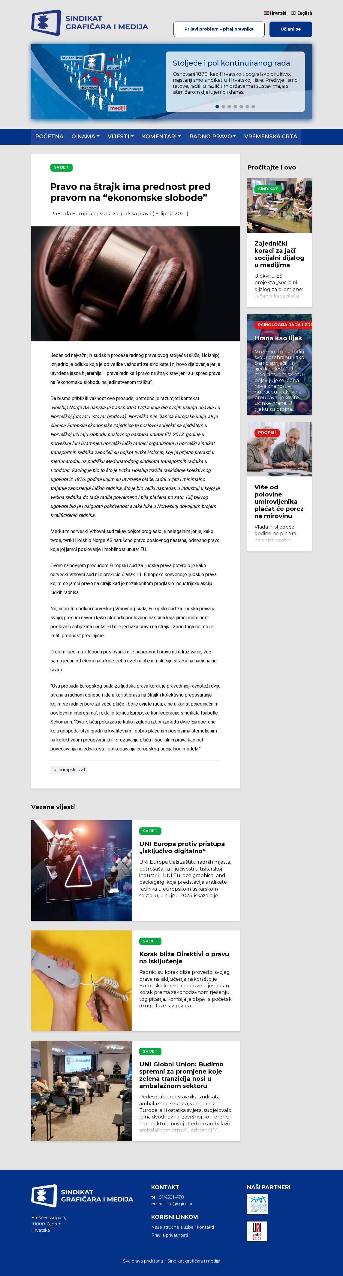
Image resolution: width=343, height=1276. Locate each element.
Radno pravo (210, 136)
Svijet (61, 167)
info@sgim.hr (179, 1203)
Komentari (159, 136)
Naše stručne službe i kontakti (182, 1227)
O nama (83, 136)
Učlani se (291, 29)
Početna (49, 136)
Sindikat (268, 189)
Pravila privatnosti (169, 1235)
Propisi (267, 432)
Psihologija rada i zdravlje (292, 325)
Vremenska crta (270, 136)
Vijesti (118, 136)
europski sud (69, 769)
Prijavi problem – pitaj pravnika (219, 29)
